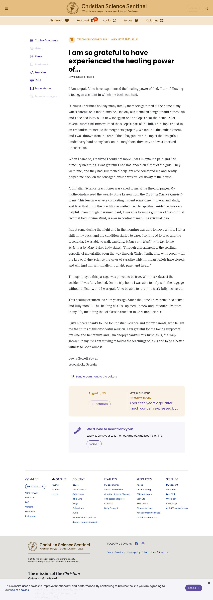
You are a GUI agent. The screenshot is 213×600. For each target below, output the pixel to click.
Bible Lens (77, 493)
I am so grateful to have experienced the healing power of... (120, 60)
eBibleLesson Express (114, 493)
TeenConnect (79, 483)
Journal (55, 479)
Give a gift (171, 493)
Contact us (35, 480)
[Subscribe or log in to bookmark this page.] (40, 64)
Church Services (144, 502)
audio (85, 516)
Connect (31, 473)
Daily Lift (141, 493)
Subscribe (171, 483)
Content (79, 473)
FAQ (27, 496)
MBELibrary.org (144, 483)
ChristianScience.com (147, 511)
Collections (78, 502)
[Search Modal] (206, 8)
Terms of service (115, 546)
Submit (92, 438)
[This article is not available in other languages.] (44, 96)
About (140, 479)
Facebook (30, 505)
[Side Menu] (7, 8)
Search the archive (113, 483)
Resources (144, 473)
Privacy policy (133, 546)
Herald (55, 488)
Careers (29, 501)
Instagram (30, 510)
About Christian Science (148, 507)
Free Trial (170, 488)
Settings (172, 473)
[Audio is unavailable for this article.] (37, 48)
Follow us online (119, 537)
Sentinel (55, 483)
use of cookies (19, 590)
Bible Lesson (142, 497)
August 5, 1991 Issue (122, 39)
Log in (193, 8)
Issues (76, 479)
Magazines (59, 473)
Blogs (75, 497)
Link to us (29, 491)
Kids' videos (78, 488)
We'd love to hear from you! (108, 423)
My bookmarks (111, 479)
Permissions (150, 546)
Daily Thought (111, 502)
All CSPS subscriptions (177, 502)
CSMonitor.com (144, 488)
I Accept (194, 587)
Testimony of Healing (90, 39)
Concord (108, 497)
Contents (98, 398)
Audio (75, 507)
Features (110, 473)
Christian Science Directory (117, 488)
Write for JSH (31, 487)
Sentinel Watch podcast (84, 511)
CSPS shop (171, 497)
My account (172, 479)
